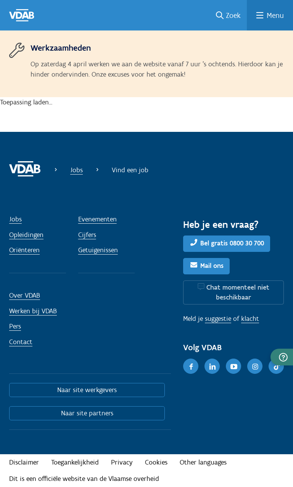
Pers (15, 326)
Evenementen (97, 219)
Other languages (203, 462)
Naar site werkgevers (87, 390)
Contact (20, 342)
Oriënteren (24, 250)
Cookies (156, 462)
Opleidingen (26, 235)
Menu (275, 15)
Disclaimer (24, 462)
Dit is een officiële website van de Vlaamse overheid (84, 478)
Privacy (122, 462)
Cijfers (87, 235)
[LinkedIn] (212, 366)
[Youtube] (233, 366)
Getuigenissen (98, 250)
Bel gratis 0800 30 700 (232, 243)
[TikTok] (276, 366)
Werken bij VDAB (33, 311)
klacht (250, 318)
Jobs (76, 170)
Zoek (233, 15)
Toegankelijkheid (75, 462)
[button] (281, 357)
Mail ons (212, 265)
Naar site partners (87, 413)
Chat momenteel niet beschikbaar (237, 292)
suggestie (218, 318)
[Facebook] (190, 366)
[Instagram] (254, 366)
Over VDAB (24, 295)
